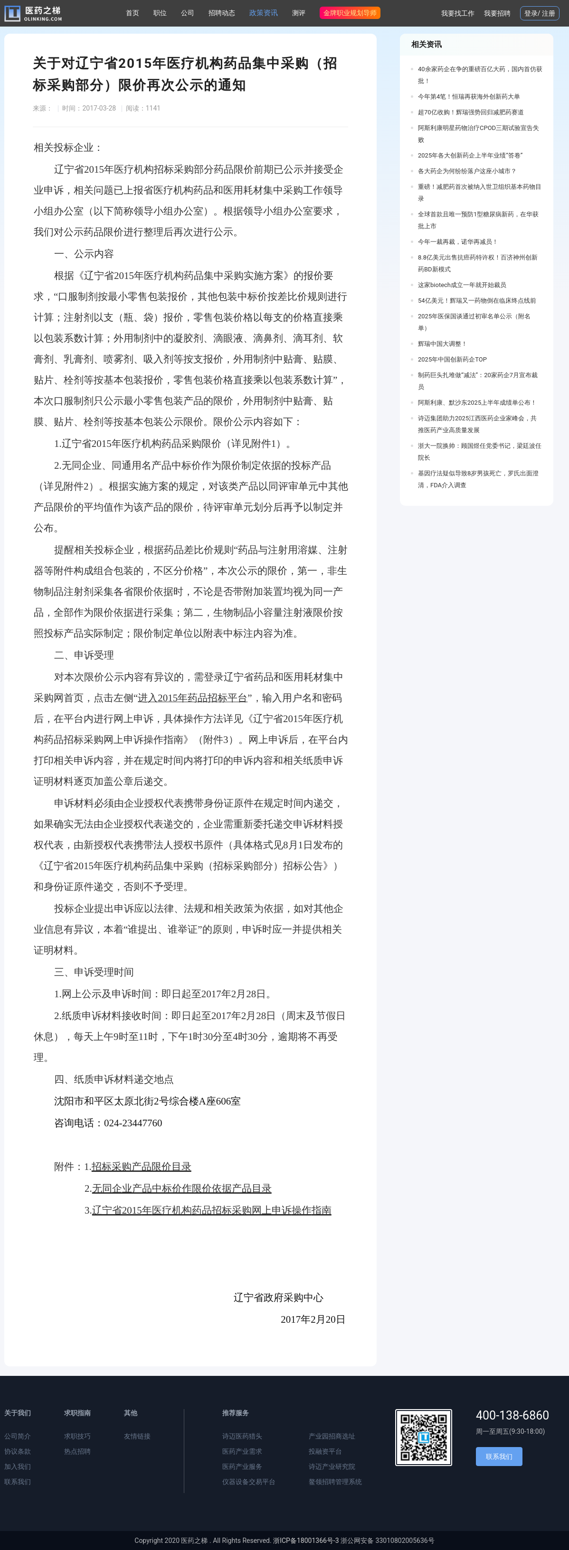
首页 (132, 13)
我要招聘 (497, 13)
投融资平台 (325, 1451)
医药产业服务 (242, 1466)
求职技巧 (77, 1436)
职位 (160, 13)
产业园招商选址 (332, 1436)
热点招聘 (77, 1451)
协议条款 (17, 1451)
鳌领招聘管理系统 (335, 1481)
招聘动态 (222, 13)
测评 (298, 13)
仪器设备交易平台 (248, 1481)
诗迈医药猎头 (242, 1436)
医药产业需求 (242, 1451)
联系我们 (17, 1481)
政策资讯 (263, 13)
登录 (531, 13)
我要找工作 (457, 13)
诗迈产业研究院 (332, 1466)
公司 (187, 13)
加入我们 (17, 1466)
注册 (548, 13)
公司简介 (17, 1436)
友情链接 (137, 1436)
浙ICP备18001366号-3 (306, 1540)
